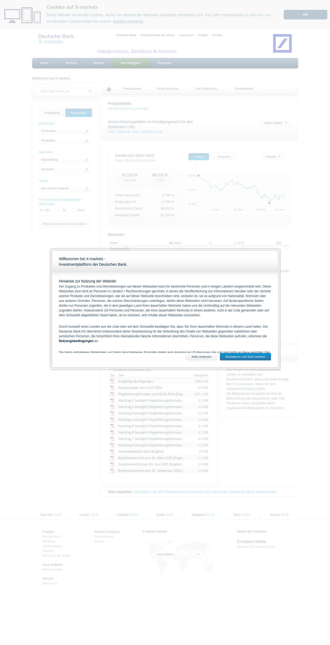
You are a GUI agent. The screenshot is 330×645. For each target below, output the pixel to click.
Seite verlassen (201, 356)
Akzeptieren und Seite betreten (245, 356)
